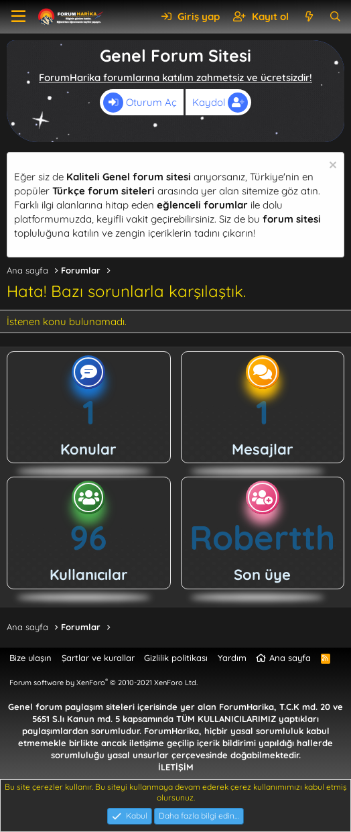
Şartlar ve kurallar (98, 657)
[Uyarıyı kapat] (331, 167)
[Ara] (335, 16)
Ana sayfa (290, 657)
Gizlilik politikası (176, 657)
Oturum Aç (140, 103)
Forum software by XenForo (103, 682)
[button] (18, 17)
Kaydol (220, 103)
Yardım (232, 657)
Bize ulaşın (30, 657)
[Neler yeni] (308, 16)
